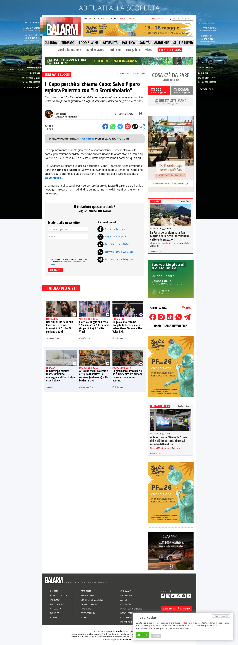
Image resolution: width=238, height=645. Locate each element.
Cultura (126, 73)
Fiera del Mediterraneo (160, 448)
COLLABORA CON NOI (153, 18)
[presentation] (71, 247)
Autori (124, 599)
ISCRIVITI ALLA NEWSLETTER (170, 325)
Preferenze (156, 635)
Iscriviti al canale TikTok (113, 244)
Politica (54, 613)
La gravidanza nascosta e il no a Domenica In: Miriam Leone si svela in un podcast (127, 375)
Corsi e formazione (69, 50)
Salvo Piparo (53, 177)
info (184, 622)
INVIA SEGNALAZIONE (130, 18)
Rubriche (115, 50)
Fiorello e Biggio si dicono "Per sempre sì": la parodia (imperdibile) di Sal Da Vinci (94, 327)
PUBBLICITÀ (89, 18)
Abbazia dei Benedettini (160, 243)
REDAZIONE (102, 18)
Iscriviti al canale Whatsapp (115, 251)
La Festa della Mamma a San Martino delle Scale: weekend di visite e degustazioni (169, 236)
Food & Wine (57, 604)
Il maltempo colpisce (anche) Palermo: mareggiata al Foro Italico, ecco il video (61, 375)
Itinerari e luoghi (138, 73)
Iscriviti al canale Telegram (115, 259)
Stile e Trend (88, 595)
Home (119, 73)
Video (148, 50)
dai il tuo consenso (85, 138)
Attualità (55, 608)
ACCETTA (142, 635)
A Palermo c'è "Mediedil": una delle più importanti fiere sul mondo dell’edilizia (168, 440)
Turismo (55, 599)
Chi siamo (125, 591)
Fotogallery (133, 50)
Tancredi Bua (53, 338)
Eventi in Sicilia (59, 595)
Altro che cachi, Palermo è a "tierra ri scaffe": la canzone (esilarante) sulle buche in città (93, 375)
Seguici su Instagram (112, 236)
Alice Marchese (87, 387)
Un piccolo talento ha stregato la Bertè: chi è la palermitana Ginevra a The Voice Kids (127, 327)
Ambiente (86, 591)
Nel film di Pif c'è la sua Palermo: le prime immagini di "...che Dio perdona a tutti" (59, 327)
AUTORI (114, 18)
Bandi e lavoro (95, 50)
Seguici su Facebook (111, 228)
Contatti (125, 604)
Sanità (54, 617)
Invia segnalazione (131, 608)
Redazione (85, 338)
